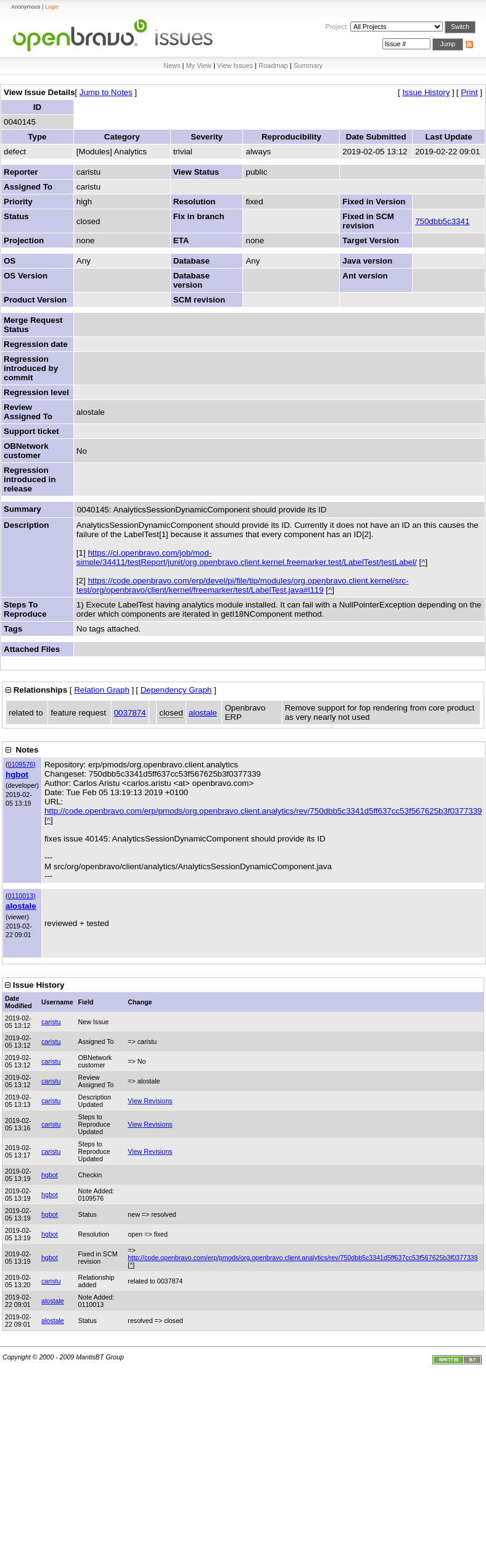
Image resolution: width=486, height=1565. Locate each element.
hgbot (17, 774)
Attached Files (32, 649)
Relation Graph (102, 690)
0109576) (22, 764)
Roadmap (273, 65)
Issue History (426, 92)
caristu (50, 1021)
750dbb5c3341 (442, 221)
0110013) (22, 895)
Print (469, 92)
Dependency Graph (176, 690)
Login (52, 7)
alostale (203, 712)
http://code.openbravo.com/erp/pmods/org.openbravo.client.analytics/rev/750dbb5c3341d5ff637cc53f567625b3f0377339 (263, 811)
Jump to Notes (106, 92)
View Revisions (150, 1100)
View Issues (235, 65)
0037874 (130, 712)
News (172, 65)
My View (198, 65)
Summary (308, 65)
